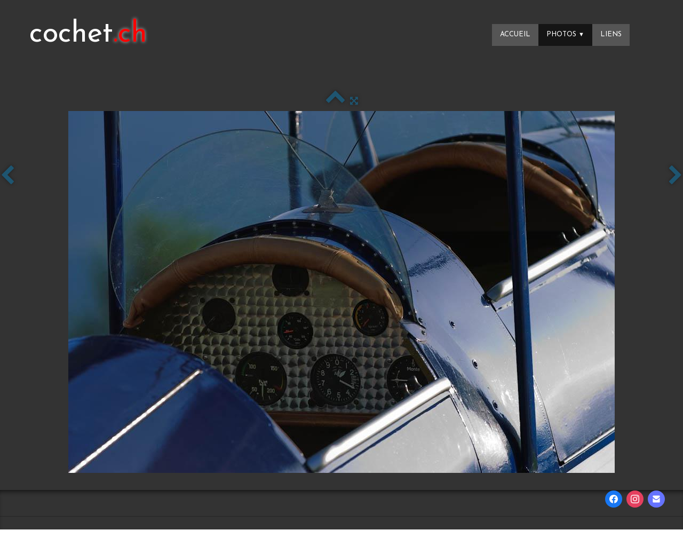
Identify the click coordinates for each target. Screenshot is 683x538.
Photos (565, 34)
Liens (611, 34)
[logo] (88, 34)
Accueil (515, 34)
